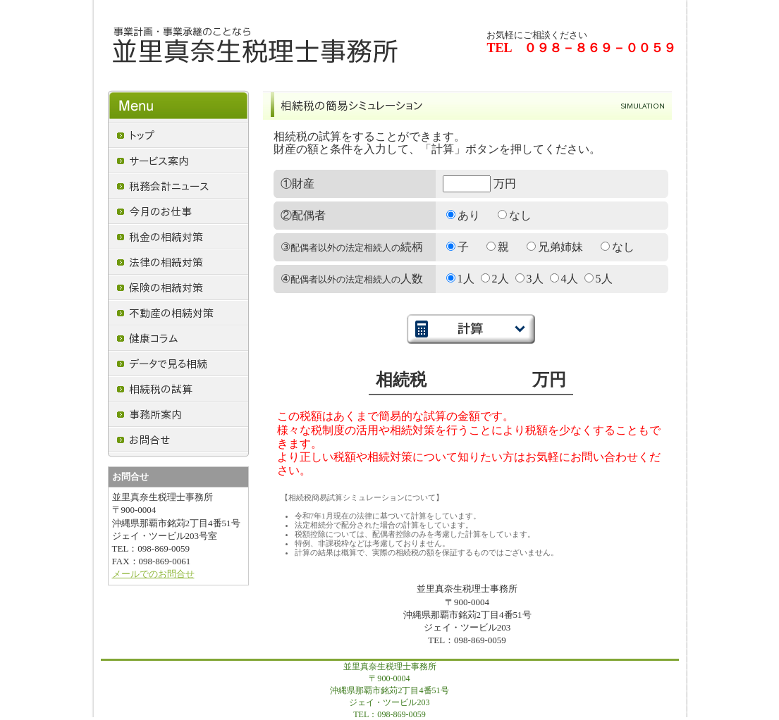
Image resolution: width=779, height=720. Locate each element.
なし (515, 215)
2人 (495, 279)
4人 (564, 279)
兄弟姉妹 (555, 247)
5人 (598, 279)
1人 (460, 279)
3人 (529, 279)
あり (463, 215)
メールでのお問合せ (153, 574)
